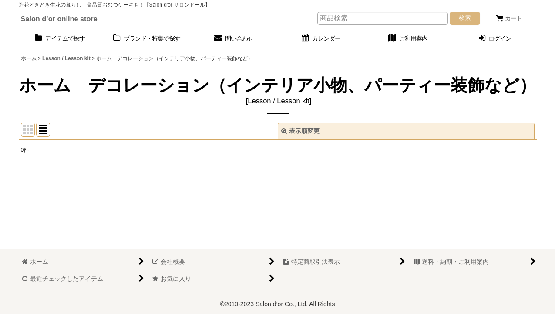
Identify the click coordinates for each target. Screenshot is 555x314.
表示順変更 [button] (300, 130)
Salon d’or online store (59, 19)
